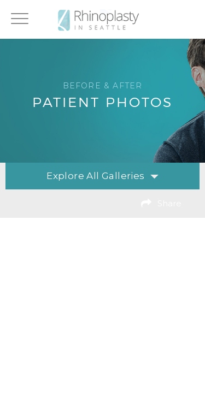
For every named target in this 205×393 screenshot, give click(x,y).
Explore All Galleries (102, 175)
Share (169, 203)
